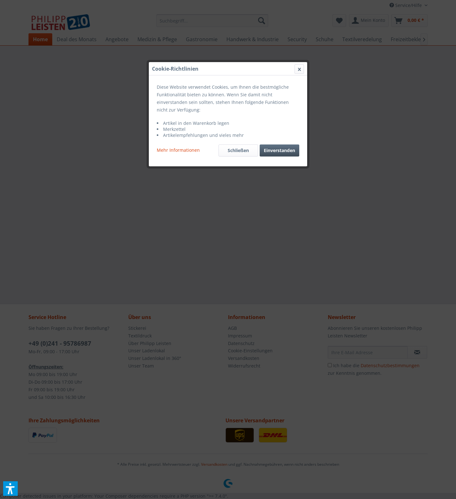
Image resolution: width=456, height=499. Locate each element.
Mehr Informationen (178, 150)
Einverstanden (279, 150)
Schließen (238, 150)
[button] (10, 488)
